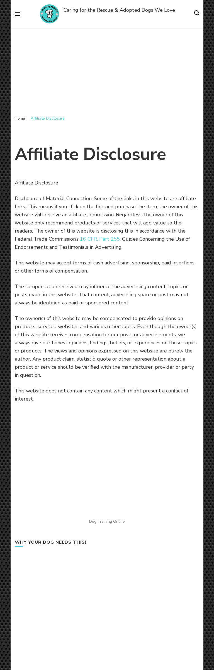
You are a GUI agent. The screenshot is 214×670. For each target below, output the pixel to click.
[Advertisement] (107, 70)
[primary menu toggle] (17, 14)
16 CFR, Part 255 (100, 239)
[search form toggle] (196, 13)
